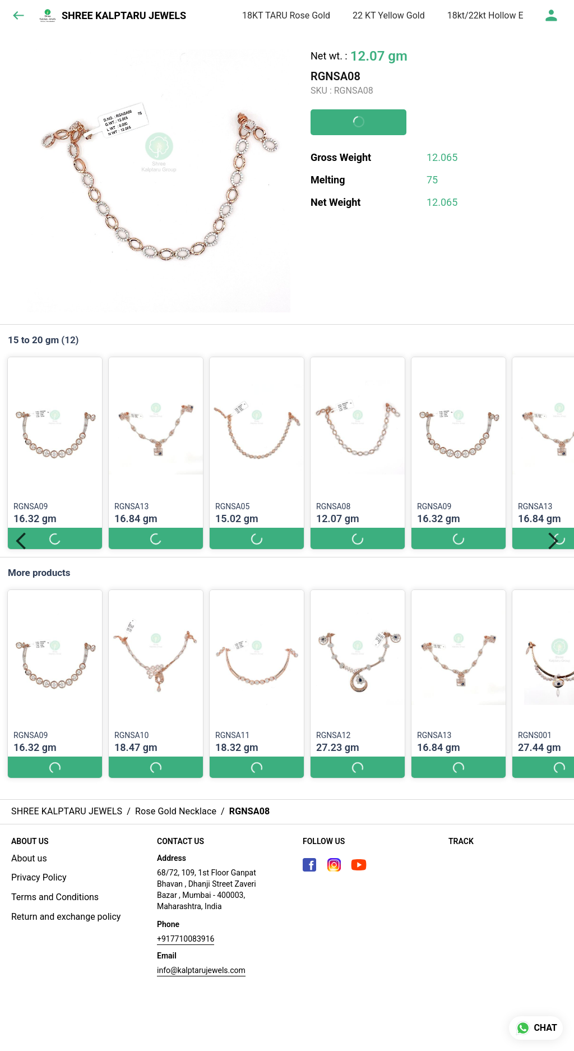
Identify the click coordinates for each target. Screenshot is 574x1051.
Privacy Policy (39, 877)
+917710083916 (185, 938)
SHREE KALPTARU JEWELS (124, 15)
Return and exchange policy (66, 916)
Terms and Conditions (55, 897)
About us (29, 858)
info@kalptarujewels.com (201, 970)
